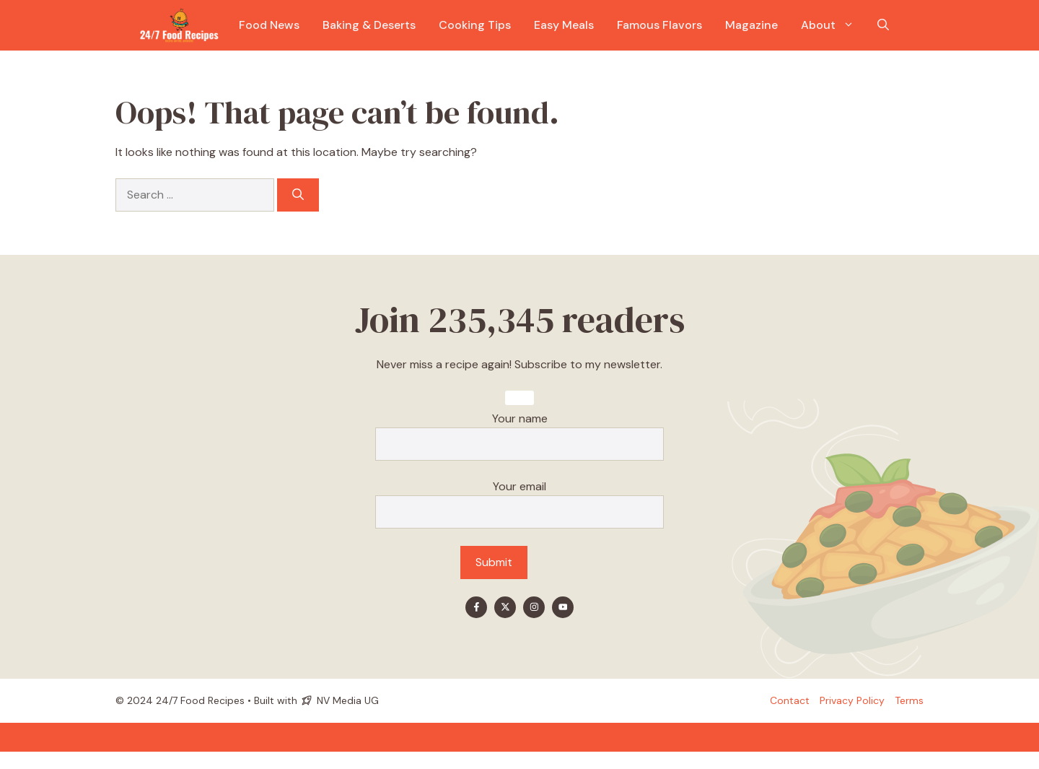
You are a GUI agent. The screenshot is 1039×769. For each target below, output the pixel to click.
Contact (790, 700)
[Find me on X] (505, 607)
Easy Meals (564, 24)
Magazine (751, 24)
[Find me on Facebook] (476, 607)
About (833, 25)
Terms (909, 700)
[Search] (298, 195)
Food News (269, 24)
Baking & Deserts (369, 24)
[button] (883, 25)
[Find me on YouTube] (563, 607)
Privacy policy (852, 700)
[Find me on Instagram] (534, 607)
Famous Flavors (659, 24)
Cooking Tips (475, 24)
